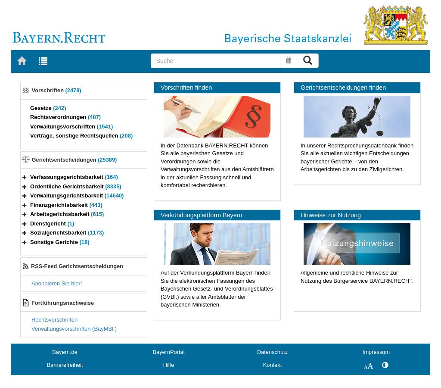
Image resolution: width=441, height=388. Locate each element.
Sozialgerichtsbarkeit (67, 232)
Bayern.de (64, 352)
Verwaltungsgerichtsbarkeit (77, 195)
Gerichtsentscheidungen (74, 159)
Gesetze (48, 108)
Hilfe (168, 365)
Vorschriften (56, 90)
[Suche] (216, 60)
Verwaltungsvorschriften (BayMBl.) (74, 328)
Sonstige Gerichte (60, 242)
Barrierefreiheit (65, 365)
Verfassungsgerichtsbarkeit (74, 177)
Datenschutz (272, 352)
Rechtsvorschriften (54, 319)
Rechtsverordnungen (65, 117)
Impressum (376, 352)
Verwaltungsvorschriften (71, 126)
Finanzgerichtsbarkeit (66, 205)
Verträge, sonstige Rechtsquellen (81, 135)
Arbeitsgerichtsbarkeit (67, 214)
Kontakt (272, 365)
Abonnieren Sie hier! (56, 283)
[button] (24, 177)
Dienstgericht (52, 223)
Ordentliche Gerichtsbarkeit (75, 186)
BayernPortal (169, 352)
